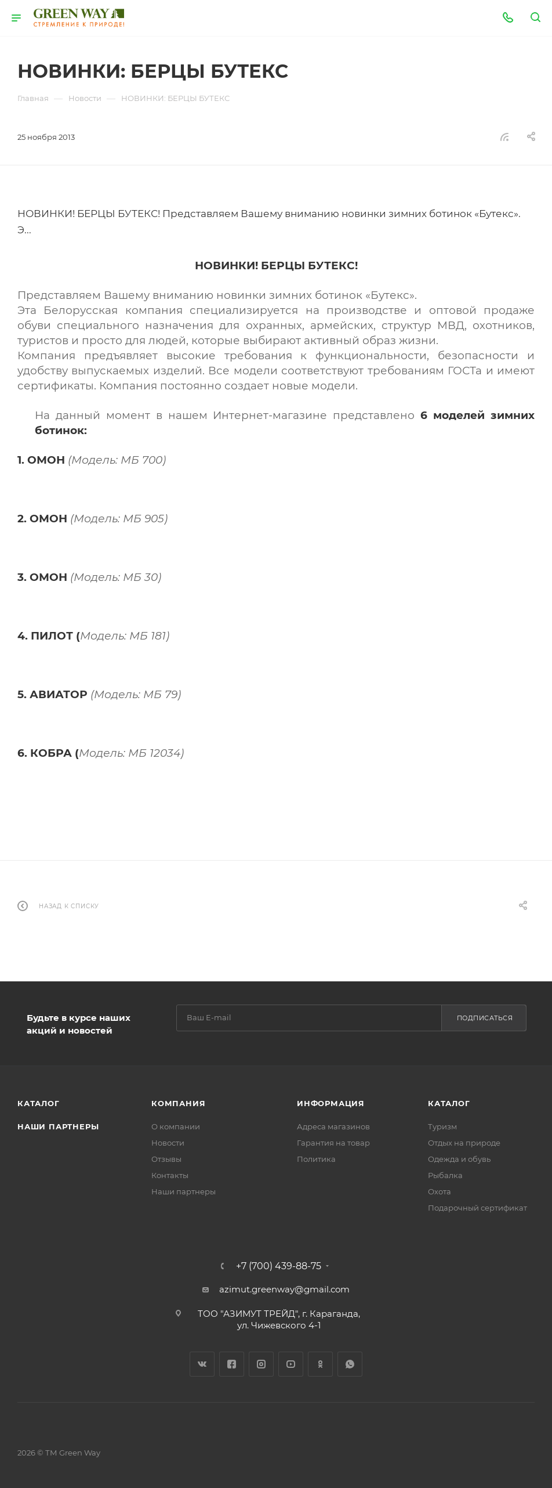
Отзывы (166, 1159)
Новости (167, 1142)
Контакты (169, 1175)
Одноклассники (320, 1364)
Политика (316, 1159)
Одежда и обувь (459, 1159)
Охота (439, 1191)
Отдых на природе (464, 1142)
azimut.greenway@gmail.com (284, 1289)
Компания (178, 1103)
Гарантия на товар (333, 1142)
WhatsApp (349, 1364)
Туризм (442, 1126)
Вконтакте (202, 1364)
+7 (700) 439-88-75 (278, 1266)
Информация (331, 1103)
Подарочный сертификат (477, 1207)
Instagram (261, 1364)
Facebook (231, 1364)
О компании (175, 1126)
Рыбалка (445, 1175)
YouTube (290, 1364)
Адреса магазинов (333, 1126)
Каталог (38, 1103)
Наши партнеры (58, 1126)
